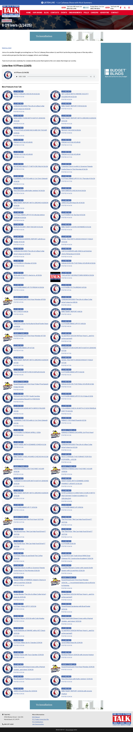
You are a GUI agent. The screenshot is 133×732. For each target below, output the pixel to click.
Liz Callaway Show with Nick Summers (66, 2)
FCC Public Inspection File (40, 719)
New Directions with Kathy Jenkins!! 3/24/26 (77, 679)
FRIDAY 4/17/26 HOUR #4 (70, 154)
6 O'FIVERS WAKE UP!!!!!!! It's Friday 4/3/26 (77, 396)
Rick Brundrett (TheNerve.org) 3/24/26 (27, 679)
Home (28, 12)
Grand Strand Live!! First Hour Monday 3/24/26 (77, 667)
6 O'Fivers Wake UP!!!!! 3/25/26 (25, 606)
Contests (55, 12)
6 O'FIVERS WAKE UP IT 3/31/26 (25, 507)
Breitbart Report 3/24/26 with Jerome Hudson (77, 655)
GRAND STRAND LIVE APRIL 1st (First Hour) (77, 432)
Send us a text (6, 48)
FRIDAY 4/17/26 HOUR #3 (23, 154)
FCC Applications (37, 722)
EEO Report (36, 717)
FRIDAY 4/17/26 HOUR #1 (23, 142)
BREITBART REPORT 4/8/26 (71, 311)
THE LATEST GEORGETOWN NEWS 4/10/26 (77, 275)
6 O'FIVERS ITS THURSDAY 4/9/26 (73, 287)
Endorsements (75, 12)
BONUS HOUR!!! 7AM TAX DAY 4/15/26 (28, 227)
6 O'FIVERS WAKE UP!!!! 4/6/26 (72, 372)
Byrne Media (69, 729)
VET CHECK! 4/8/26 (21, 311)
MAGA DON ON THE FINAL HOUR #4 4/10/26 (78, 263)
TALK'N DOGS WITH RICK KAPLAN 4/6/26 (29, 372)
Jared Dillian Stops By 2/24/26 (72, 642)
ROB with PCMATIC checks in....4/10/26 (28, 275)
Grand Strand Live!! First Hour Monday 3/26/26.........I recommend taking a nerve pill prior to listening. (78, 582)
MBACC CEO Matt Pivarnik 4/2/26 (73, 420)
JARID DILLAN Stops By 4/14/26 (73, 203)
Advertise (104, 12)
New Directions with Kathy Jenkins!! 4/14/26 (29, 190)
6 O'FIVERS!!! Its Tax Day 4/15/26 (73, 215)
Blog (46, 12)
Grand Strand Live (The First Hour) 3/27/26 (28, 519)
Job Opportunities (38, 724)
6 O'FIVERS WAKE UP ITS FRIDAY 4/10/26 (29, 287)
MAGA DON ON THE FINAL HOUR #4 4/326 (77, 384)
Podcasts (6, 21)
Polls (86, 12)
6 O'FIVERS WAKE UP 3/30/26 (72, 507)
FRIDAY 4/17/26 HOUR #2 (70, 142)
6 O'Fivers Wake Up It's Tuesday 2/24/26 (28, 642)
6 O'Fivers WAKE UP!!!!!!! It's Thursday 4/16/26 (78, 178)
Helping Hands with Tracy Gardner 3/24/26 (29, 655)
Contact (114, 12)
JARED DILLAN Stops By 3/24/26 (25, 691)
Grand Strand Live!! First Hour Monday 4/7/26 (30, 336)
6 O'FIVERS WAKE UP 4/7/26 (24, 348)
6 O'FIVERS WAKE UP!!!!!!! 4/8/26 (73, 323)
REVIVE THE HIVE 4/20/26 (71, 130)
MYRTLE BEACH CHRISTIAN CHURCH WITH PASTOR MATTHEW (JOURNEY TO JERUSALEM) (78, 495)
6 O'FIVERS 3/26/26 (68, 543)
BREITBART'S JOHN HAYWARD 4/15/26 (76, 227)
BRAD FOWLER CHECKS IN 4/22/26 (27, 94)
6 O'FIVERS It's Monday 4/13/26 (25, 263)
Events (64, 12)
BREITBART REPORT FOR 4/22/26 (74, 106)
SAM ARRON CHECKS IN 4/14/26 (73, 190)
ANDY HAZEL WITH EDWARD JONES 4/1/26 (30, 444)
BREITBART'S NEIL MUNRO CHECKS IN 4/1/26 (31, 456)
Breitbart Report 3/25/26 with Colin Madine (29, 618)
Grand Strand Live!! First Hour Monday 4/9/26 (30, 299)
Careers (94, 12)
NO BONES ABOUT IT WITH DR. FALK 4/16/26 (31, 166)
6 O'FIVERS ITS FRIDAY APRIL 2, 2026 (27, 432)
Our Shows (37, 12)
